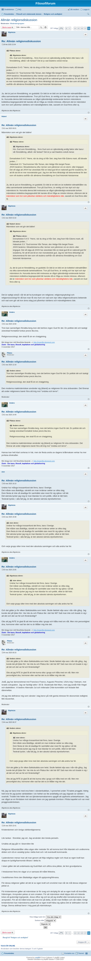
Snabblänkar (9, 9)
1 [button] (69, 28)
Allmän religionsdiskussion (19, 20)
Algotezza (11, 32)
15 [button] (78, 28)
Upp (88, 112)
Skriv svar (6, 27)
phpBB (37, 958)
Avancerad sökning (45, 27)
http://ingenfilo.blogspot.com (44, 342)
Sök (41, 27)
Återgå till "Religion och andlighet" (15, 937)
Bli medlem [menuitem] (75, 9)
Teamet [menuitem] (81, 953)
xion (3, 472)
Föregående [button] (66, 28)
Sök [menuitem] (88, 14)
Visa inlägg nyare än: (45, 917)
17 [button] (85, 28)
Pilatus (9, 353)
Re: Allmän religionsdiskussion (21, 41)
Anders (12, 312)
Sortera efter (45, 920)
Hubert (4, 116)
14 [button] (75, 28)
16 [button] (82, 28)
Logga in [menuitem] (86, 9)
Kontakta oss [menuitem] (69, 953)
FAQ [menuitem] (19, 9)
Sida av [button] (61, 28)
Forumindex (9, 953)
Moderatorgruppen (17, 23)
